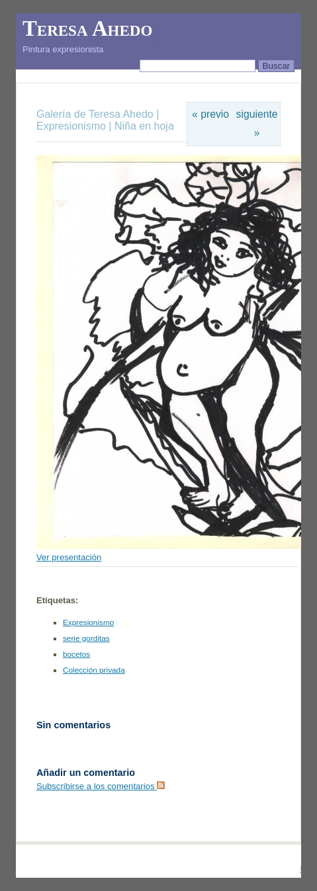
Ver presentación (68, 557)
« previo (210, 114)
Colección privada (94, 670)
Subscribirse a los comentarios (100, 786)
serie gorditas (86, 638)
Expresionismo (71, 126)
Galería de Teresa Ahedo (96, 114)
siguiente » (257, 123)
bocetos (76, 654)
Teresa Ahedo (87, 28)
